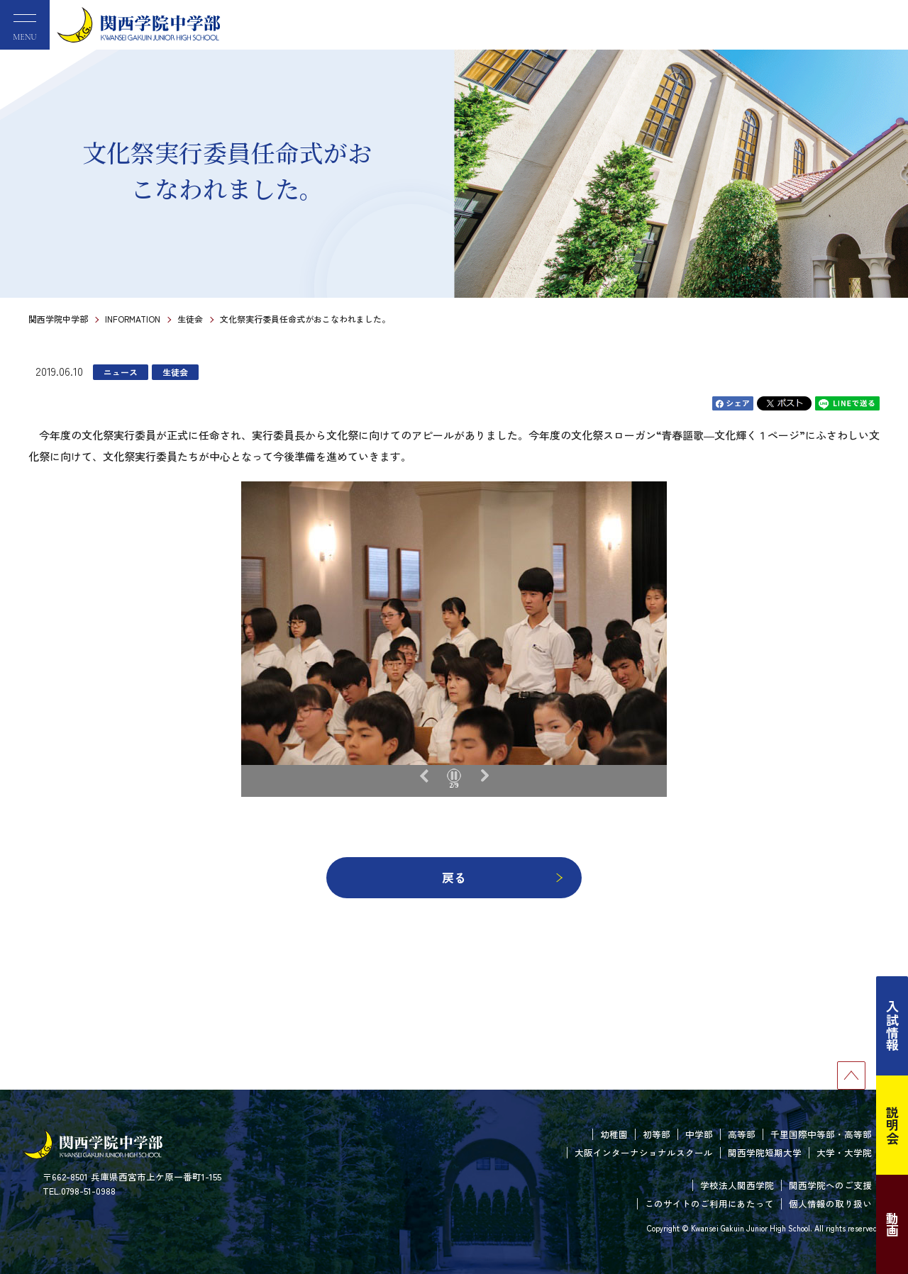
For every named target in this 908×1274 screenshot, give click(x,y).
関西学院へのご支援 (830, 1185)
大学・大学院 (844, 1152)
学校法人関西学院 (737, 1185)
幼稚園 (614, 1134)
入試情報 (892, 1025)
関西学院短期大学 (765, 1152)
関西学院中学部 (58, 319)
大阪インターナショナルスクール (644, 1152)
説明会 (892, 1125)
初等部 (656, 1134)
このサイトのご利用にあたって (709, 1203)
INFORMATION (132, 319)
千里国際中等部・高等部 (821, 1134)
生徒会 (190, 319)
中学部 (699, 1134)
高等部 (741, 1134)
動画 (892, 1224)
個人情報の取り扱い (830, 1203)
